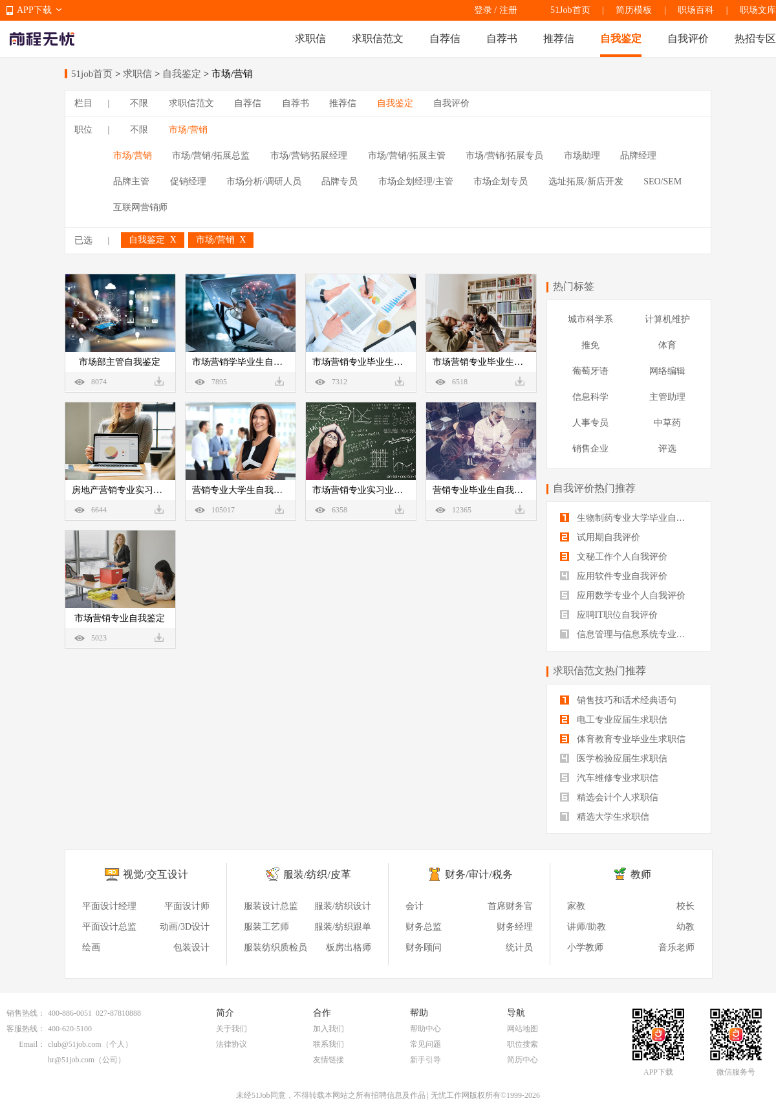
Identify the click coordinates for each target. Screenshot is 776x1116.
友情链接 (328, 1059)
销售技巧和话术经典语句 (618, 700)
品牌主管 (131, 181)
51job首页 (92, 74)
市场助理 (582, 155)
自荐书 (501, 38)
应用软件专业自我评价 (613, 576)
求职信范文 (378, 38)
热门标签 (573, 286)
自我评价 (688, 38)
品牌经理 (638, 155)
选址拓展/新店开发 (585, 181)
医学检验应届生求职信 (613, 758)
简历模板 (634, 10)
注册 (508, 10)
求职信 (310, 38)
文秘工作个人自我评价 (613, 557)
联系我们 (328, 1044)
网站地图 (522, 1028)
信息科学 (590, 397)
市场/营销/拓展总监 (211, 155)
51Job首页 (570, 10)
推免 (590, 345)
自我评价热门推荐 (594, 488)
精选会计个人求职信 (609, 797)
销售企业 (590, 449)
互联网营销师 (140, 207)
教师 (640, 874)
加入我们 (328, 1028)
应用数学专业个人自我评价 (622, 595)
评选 (667, 449)
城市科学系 (590, 319)
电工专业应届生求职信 (613, 720)
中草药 (667, 423)
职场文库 (758, 10)
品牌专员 (339, 181)
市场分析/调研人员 (263, 181)
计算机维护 (667, 319)
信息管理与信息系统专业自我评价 (629, 634)
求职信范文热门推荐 (599, 670)
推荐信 (558, 38)
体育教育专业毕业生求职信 (622, 739)
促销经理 (188, 181)
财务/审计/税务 (479, 874)
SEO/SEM (662, 181)
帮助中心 (425, 1028)
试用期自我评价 (600, 537)
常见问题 (425, 1044)
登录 (483, 10)
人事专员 (590, 423)
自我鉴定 (620, 38)
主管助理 (667, 397)
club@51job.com (75, 1044)
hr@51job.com (71, 1059)
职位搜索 (522, 1044)
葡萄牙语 (590, 371)
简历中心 (522, 1059)
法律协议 (231, 1044)
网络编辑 (667, 371)
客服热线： (25, 1028)
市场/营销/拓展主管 (407, 155)
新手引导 (425, 1059)
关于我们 (231, 1028)
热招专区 (755, 38)
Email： (32, 1044)
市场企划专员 (500, 181)
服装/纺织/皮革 (317, 874)
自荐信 (444, 38)
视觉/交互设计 (155, 874)
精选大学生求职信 (604, 817)
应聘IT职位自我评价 (609, 615)
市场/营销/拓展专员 (504, 155)
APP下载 (34, 10)
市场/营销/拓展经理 (309, 155)
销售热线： (25, 1013)
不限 (139, 103)
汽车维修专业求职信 (609, 778)
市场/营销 (188, 130)
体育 (667, 345)
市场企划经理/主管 (415, 181)
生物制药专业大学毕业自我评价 (629, 518)
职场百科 (696, 10)
